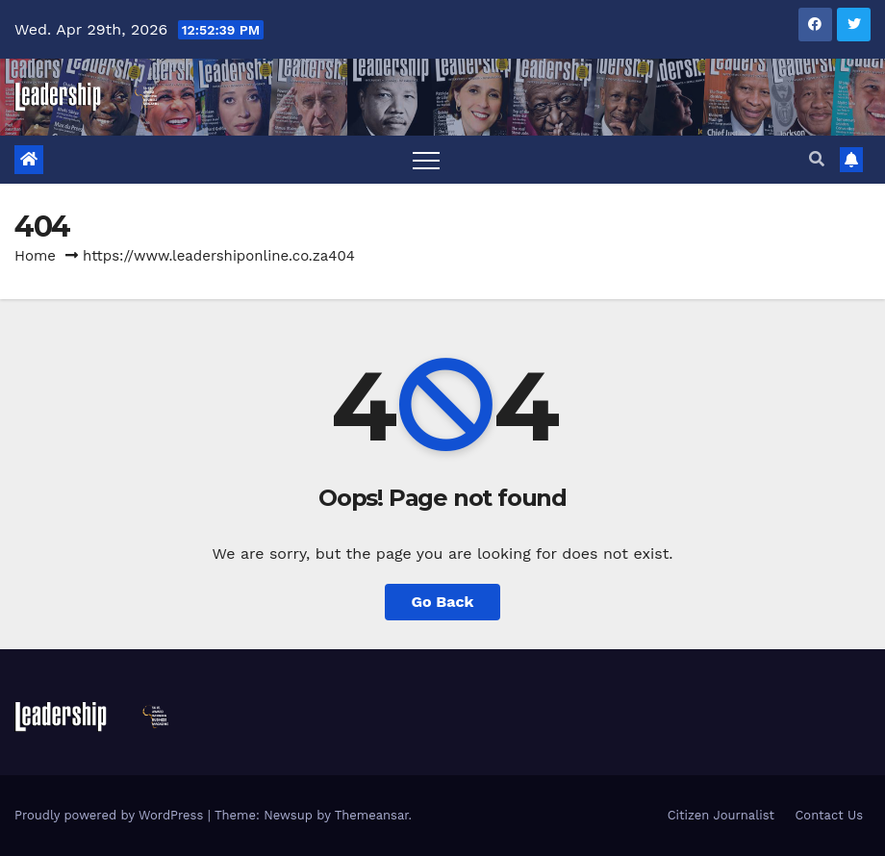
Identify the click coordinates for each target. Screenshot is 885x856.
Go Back (443, 601)
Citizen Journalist (721, 815)
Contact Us (829, 815)
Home (35, 255)
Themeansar (372, 815)
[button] (816, 159)
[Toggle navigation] (426, 159)
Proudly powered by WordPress (111, 815)
